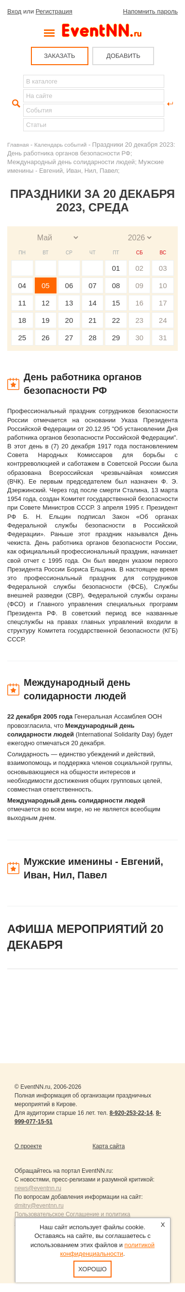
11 (22, 303)
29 (116, 337)
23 (139, 320)
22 (116, 320)
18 (22, 320)
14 (92, 303)
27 (69, 337)
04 (22, 285)
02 (139, 268)
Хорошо (92, 1269)
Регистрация (54, 11)
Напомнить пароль (150, 11)
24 (163, 320)
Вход (14, 11)
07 (92, 285)
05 (46, 285)
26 (46, 337)
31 (163, 337)
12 (46, 303)
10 (163, 285)
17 (163, 303)
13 (69, 303)
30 (139, 337)
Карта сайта (109, 1146)
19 (46, 320)
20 (69, 320)
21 (92, 320)
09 (139, 285)
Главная (17, 144)
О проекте (28, 1146)
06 (69, 285)
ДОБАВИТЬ (123, 55)
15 (116, 303)
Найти (15, 104)
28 (92, 337)
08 (116, 285)
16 (139, 303)
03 (163, 268)
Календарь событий (60, 144)
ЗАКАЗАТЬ (59, 55)
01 (116, 268)
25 (22, 337)
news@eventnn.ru (37, 1188)
